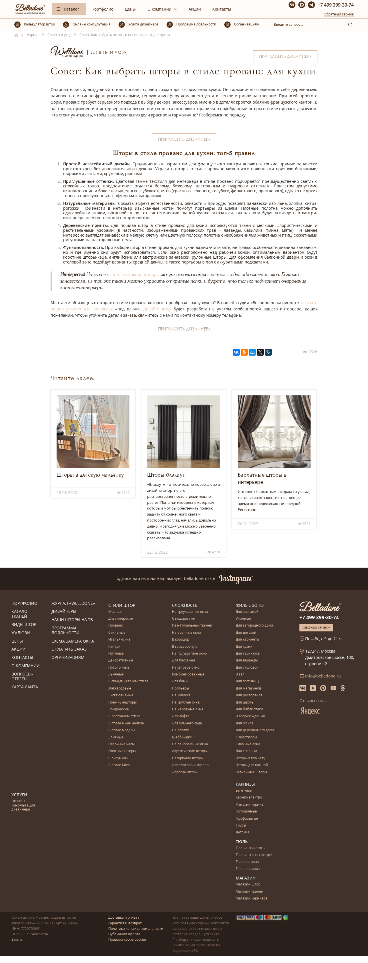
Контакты (221, 9)
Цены (130, 9)
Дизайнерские (120, 619)
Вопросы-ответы (22, 676)
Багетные (244, 790)
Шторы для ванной (252, 765)
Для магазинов (248, 688)
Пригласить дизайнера (285, 56)
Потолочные (118, 667)
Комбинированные (188, 674)
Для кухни (244, 647)
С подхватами (183, 619)
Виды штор (23, 624)
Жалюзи (20, 633)
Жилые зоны (250, 605)
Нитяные (116, 653)
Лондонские (118, 709)
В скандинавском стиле (128, 681)
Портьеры (180, 688)
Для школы (245, 702)
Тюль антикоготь (250, 848)
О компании (159, 9)
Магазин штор (248, 884)
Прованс (115, 625)
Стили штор (121, 605)
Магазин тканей (249, 891)
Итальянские (119, 639)
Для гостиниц (247, 681)
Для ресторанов (249, 695)
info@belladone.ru (323, 676)
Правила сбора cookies (127, 939)
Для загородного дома (254, 625)
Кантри (114, 647)
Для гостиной (247, 612)
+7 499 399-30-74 (336, 5)
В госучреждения (250, 716)
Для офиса (244, 723)
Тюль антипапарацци (254, 855)
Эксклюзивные (120, 695)
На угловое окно (185, 667)
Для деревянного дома (255, 730)
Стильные (116, 633)
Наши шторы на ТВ (72, 619)
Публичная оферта (124, 934)
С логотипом (246, 737)
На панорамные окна (190, 744)
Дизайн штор (157, 309)
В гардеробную (184, 647)
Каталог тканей (20, 614)
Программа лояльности (65, 630)
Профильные (247, 819)
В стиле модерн (121, 730)
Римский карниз (249, 804)
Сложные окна (248, 744)
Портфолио (102, 9)
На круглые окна (186, 702)
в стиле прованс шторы (133, 274)
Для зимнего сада (187, 723)
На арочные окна (186, 633)
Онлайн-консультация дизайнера (23, 805)
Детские (242, 832)
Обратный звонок (339, 14)
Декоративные (120, 660)
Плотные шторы (122, 751)
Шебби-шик (182, 737)
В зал (240, 674)
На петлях (180, 730)
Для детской (246, 633)
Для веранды (247, 660)
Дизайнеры (63, 611)
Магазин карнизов (251, 898)
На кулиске (181, 695)
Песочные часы (121, 744)
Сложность (184, 605)
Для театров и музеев (190, 765)
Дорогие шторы (185, 772)
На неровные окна (187, 709)
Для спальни (246, 751)
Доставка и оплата (123, 917)
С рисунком (118, 758)
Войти (16, 939)
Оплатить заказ (69, 649)
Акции (195, 9)
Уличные (243, 619)
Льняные (116, 674)
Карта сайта (24, 687)
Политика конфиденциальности (135, 928)
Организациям (68, 657)
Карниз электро (249, 797)
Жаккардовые (119, 688)
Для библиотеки (249, 709)
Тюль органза (247, 862)
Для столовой (247, 667)
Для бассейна (183, 660)
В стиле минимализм (126, 723)
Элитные (115, 737)
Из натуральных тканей (192, 625)
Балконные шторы (251, 772)
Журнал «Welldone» (73, 603)
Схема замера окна (72, 641)
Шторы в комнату (250, 758)
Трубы (241, 825)
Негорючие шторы (187, 758)
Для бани (180, 681)
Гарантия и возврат (125, 923)
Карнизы (245, 784)
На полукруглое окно (189, 653)
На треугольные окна (190, 612)
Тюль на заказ (248, 869)
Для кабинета (247, 639)
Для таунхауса (248, 653)
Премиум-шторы (122, 702)
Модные (115, 612)
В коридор (180, 639)
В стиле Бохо (119, 765)
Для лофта (180, 716)
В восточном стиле (124, 716)
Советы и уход (109, 52)
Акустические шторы (189, 751)
